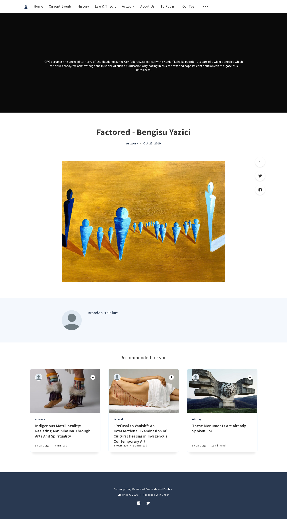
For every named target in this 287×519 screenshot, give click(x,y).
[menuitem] (26, 6)
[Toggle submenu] (205, 6)
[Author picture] (72, 320)
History (83, 6)
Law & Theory (105, 6)
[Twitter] (148, 503)
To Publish (168, 6)
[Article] (65, 391)
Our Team (190, 6)
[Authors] (38, 377)
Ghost (165, 494)
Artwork (128, 6)
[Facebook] (138, 503)
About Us (147, 6)
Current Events (60, 6)
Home (38, 6)
